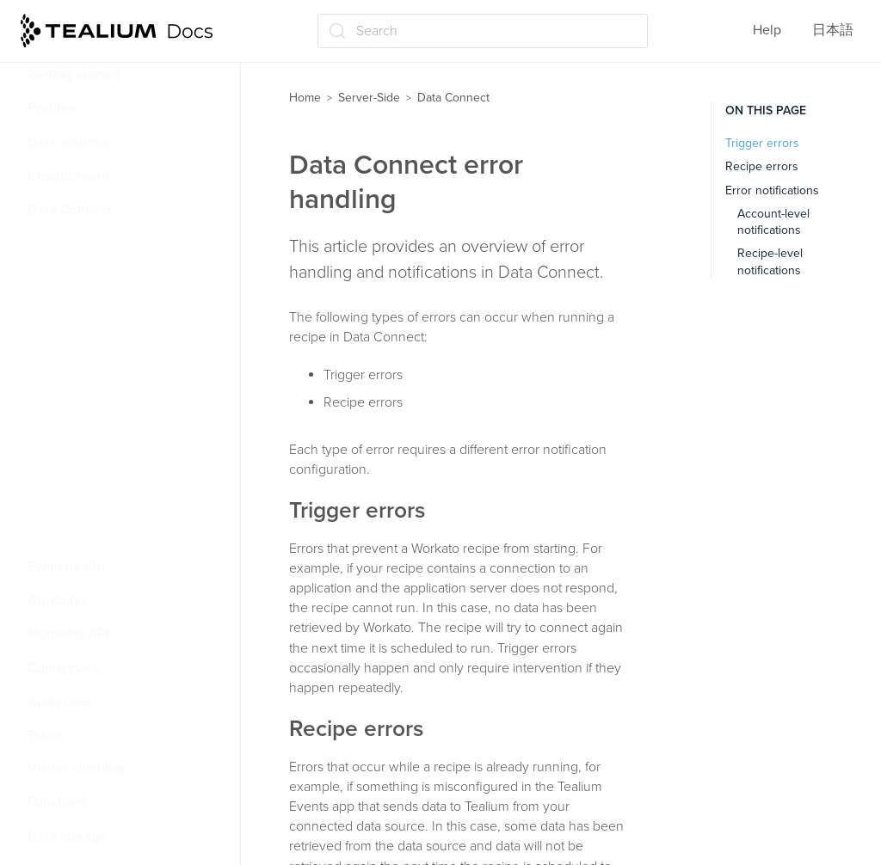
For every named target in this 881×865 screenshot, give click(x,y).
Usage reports (81, 479)
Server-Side (369, 97)
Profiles (51, 108)
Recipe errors (761, 166)
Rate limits (71, 311)
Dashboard (72, 445)
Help (767, 30)
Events (60, 411)
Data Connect (70, 209)
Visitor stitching (76, 768)
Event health (66, 566)
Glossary (65, 276)
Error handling (82, 344)
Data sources (68, 142)
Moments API (68, 633)
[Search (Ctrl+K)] (482, 31)
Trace (45, 735)
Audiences (60, 701)
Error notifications (772, 190)
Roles (56, 378)
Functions (58, 802)
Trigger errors (762, 143)
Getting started (74, 74)
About (58, 243)
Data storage (68, 836)
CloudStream (68, 176)
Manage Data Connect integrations (105, 523)
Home (305, 97)
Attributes (58, 600)
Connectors (63, 668)
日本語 (832, 30)
